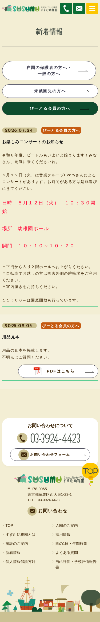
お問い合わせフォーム (44, 454)
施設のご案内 (17, 543)
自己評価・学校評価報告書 (76, 564)
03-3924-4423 (48, 500)
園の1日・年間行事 (71, 543)
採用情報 (62, 534)
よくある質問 (66, 552)
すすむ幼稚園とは (20, 534)
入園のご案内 (66, 525)
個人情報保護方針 (20, 561)
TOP (9, 525)
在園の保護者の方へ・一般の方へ (49, 70)
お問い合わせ (53, 510)
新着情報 (13, 552)
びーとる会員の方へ (50, 108)
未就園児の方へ (50, 91)
